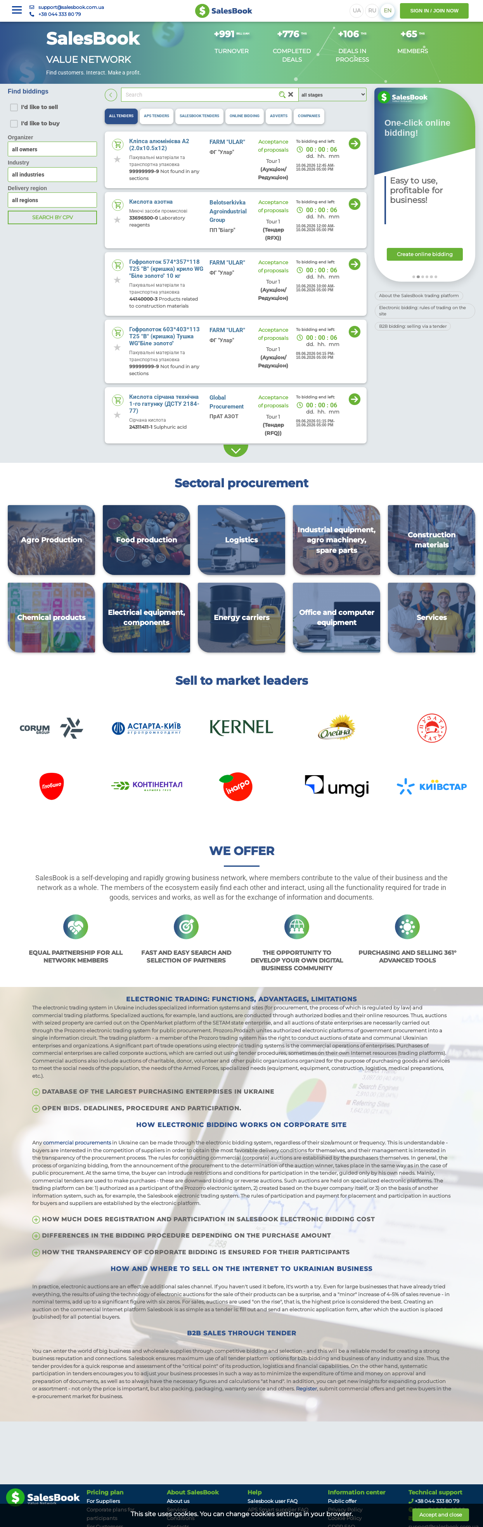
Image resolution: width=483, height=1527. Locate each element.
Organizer (20, 137)
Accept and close (440, 1514)
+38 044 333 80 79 (59, 14)
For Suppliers (103, 1501)
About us (178, 1501)
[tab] (121, 116)
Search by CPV (52, 217)
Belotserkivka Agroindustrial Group (228, 211)
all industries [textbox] (28, 174)
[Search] (210, 95)
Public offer (342, 1501)
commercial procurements (77, 1142)
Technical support (435, 1492)
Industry (18, 162)
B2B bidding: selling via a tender (413, 326)
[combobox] (52, 174)
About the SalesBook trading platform (419, 295)
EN (387, 10)
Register (306, 1388)
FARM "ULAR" (227, 142)
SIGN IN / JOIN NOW (434, 11)
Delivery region (27, 188)
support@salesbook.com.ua (71, 7)
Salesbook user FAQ (273, 1501)
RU (372, 10)
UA (357, 10)
